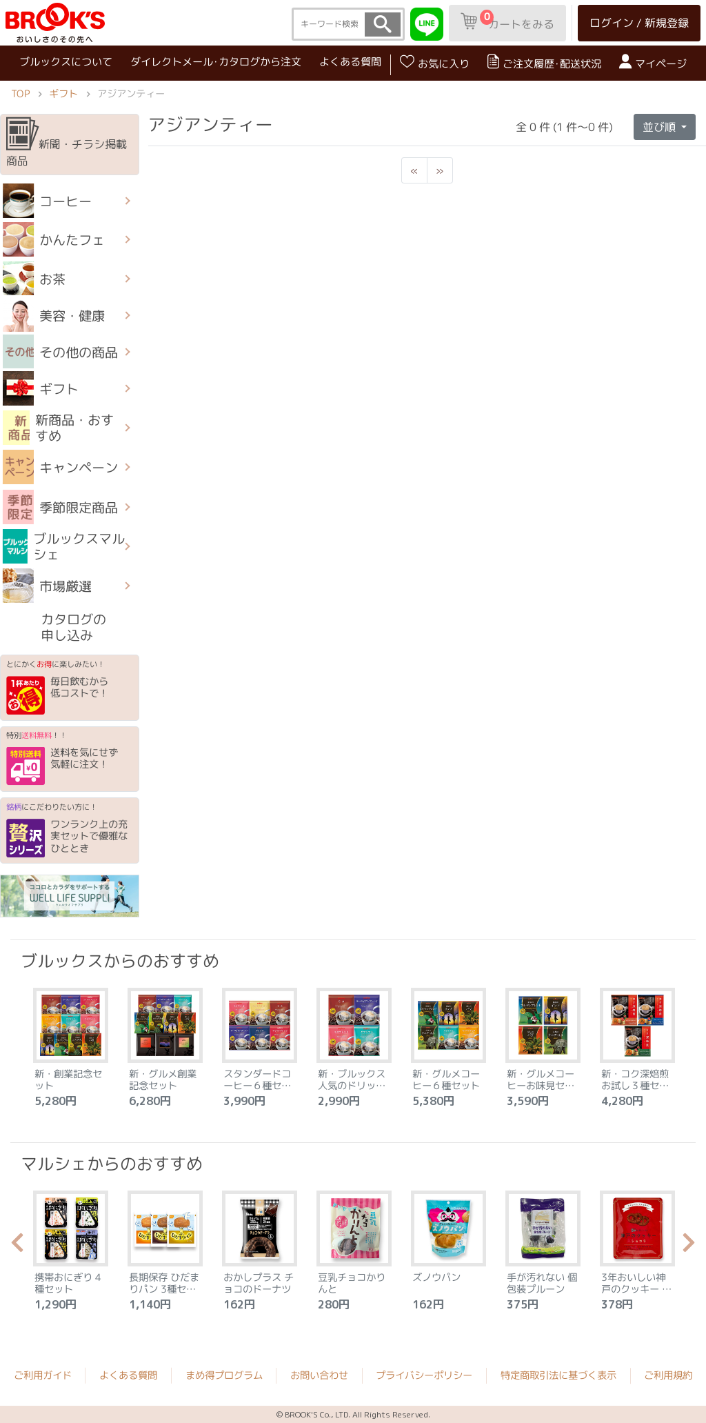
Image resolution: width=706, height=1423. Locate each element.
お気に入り (435, 62)
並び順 (660, 126)
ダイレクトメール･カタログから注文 (215, 61)
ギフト (63, 94)
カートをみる (507, 21)
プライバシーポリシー (424, 1375)
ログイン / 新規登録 (639, 22)
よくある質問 (350, 61)
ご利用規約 (668, 1375)
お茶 (34, 278)
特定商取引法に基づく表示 (558, 1375)
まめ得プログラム (224, 1375)
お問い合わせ (319, 1375)
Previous (17, 1246)
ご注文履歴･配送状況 (544, 62)
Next (689, 1246)
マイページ (653, 62)
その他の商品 (60, 352)
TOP (20, 94)
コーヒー (47, 200)
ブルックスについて (65, 61)
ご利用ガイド (43, 1375)
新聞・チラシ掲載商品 (66, 142)
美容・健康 (54, 315)
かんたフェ (54, 239)
